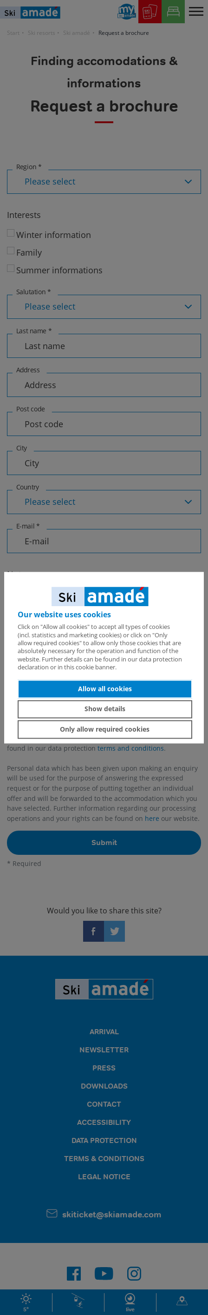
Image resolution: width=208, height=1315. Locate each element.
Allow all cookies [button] (105, 688)
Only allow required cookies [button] (105, 729)
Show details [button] (104, 709)
